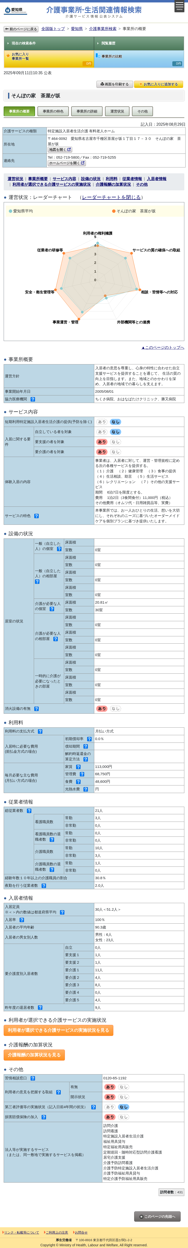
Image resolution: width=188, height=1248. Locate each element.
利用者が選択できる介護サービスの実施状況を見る (58, 1030)
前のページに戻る (21, 29)
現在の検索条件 (22, 43)
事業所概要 (38, 179)
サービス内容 (64, 179)
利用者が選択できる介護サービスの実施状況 (51, 184)
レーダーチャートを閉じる (111, 197)
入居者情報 (156, 179)
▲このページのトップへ (162, 347)
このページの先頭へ (157, 1217)
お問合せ (80, 1232)
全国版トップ (53, 29)
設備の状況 (91, 179)
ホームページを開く (66, 163)
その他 (142, 111)
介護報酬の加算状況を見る (34, 1054)
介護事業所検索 (103, 29)
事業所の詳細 (87, 111)
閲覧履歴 (106, 43)
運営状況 (117, 111)
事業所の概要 (19, 111)
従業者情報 (132, 179)
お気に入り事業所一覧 (49, 59)
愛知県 (77, 29)
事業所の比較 (139, 59)
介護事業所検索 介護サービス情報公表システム (94, 12)
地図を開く (60, 150)
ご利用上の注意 (56, 1232)
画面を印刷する (115, 84)
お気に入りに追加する (158, 84)
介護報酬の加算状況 (113, 184)
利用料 (112, 179)
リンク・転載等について (20, 1232)
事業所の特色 (53, 111)
